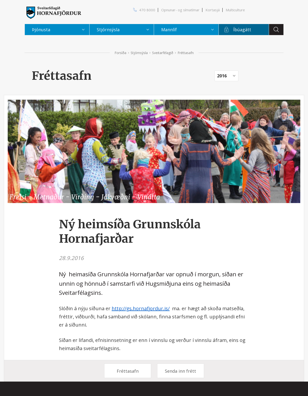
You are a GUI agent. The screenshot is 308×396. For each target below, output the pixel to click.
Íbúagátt (242, 29)
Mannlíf (169, 29)
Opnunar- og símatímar (180, 9)
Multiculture (235, 9)
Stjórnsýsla (139, 52)
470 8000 (147, 9)
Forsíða (120, 52)
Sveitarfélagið (162, 52)
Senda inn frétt (180, 371)
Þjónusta (41, 29)
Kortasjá (212, 9)
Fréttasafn (128, 371)
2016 (222, 76)
